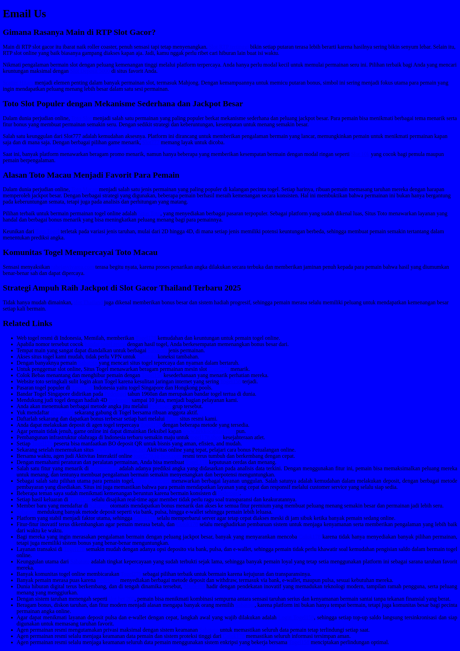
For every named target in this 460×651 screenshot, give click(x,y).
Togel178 (146, 338)
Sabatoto (157, 350)
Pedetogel (115, 394)
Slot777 (150, 142)
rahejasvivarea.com (72, 267)
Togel (172, 419)
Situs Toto (149, 213)
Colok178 (144, 518)
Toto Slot (81, 118)
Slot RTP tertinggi (229, 47)
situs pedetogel (153, 481)
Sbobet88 (194, 586)
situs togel (62, 412)
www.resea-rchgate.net (120, 450)
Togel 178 (196, 462)
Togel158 (151, 375)
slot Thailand (88, 302)
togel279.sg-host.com (157, 456)
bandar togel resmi (105, 344)
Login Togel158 (296, 617)
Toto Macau (84, 189)
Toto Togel (47, 231)
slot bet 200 (122, 599)
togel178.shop (205, 437)
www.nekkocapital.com (209, 431)
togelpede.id (104, 468)
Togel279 (218, 369)
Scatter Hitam (18, 83)
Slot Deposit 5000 (90, 71)
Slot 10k (360, 154)
